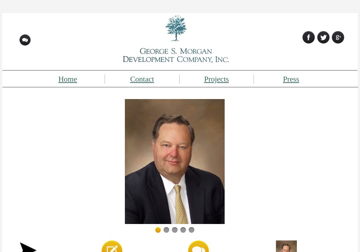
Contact (142, 79)
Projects (216, 79)
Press (291, 79)
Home (67, 79)
